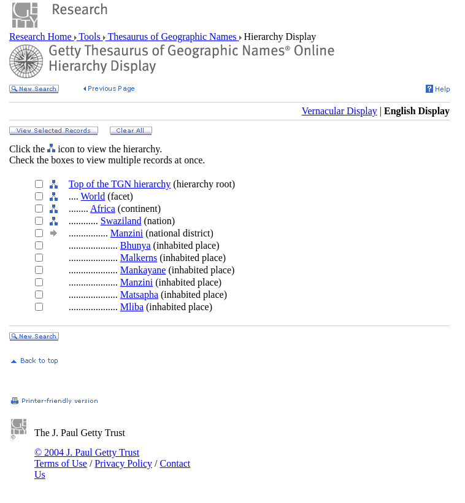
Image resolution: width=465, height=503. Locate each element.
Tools (90, 36)
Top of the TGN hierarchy (120, 184)
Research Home (41, 36)
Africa (102, 208)
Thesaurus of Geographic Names (172, 36)
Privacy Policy (123, 463)
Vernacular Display (339, 111)
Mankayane (143, 270)
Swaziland (121, 221)
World (93, 196)
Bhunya (135, 245)
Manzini (126, 233)
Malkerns (138, 257)
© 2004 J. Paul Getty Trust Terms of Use (86, 458)
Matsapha (139, 294)
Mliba (132, 307)
